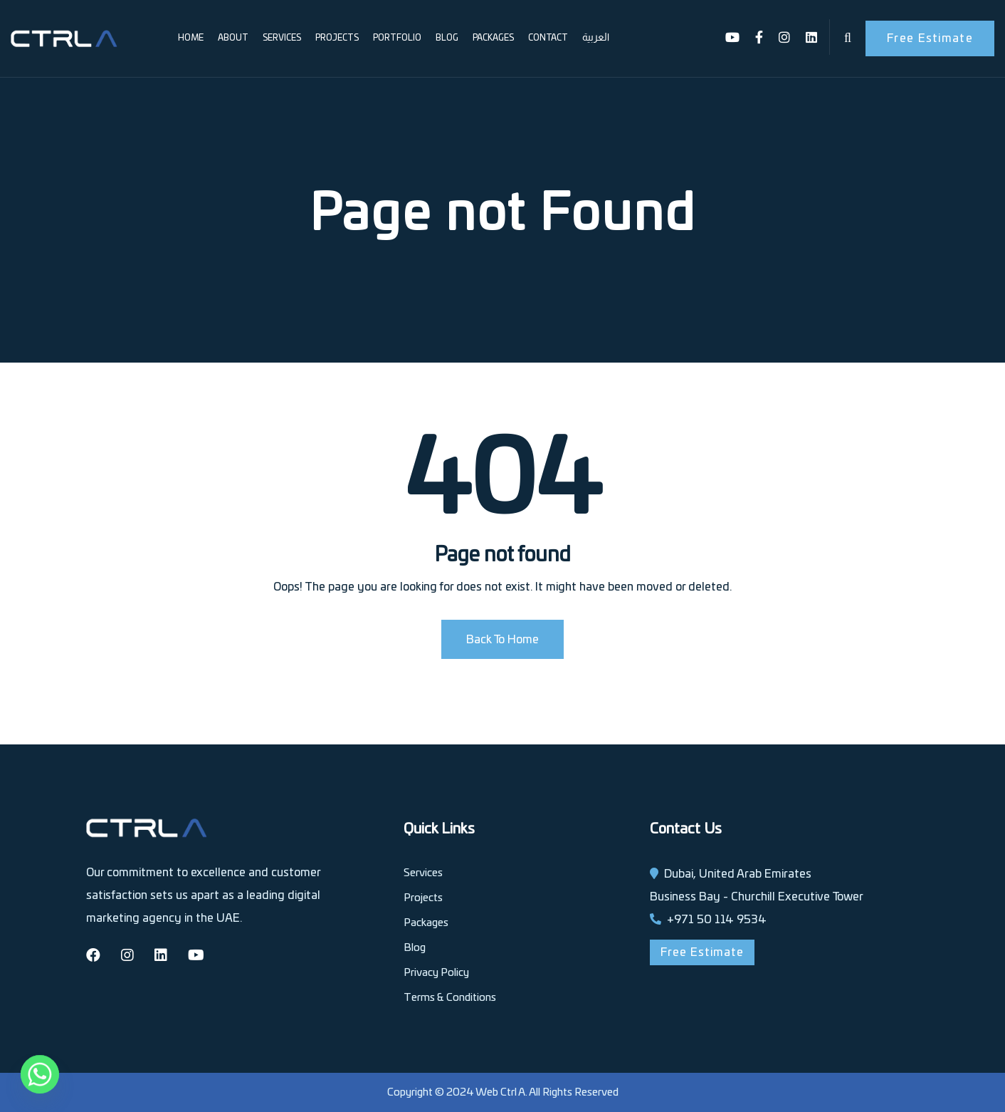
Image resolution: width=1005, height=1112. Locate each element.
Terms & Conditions (450, 997)
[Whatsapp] (40, 1075)
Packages (493, 37)
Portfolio (397, 37)
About (233, 37)
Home (191, 37)
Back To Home (502, 639)
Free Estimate (930, 38)
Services (282, 37)
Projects (337, 37)
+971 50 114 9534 (717, 919)
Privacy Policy (436, 972)
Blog (447, 37)
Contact (548, 37)
